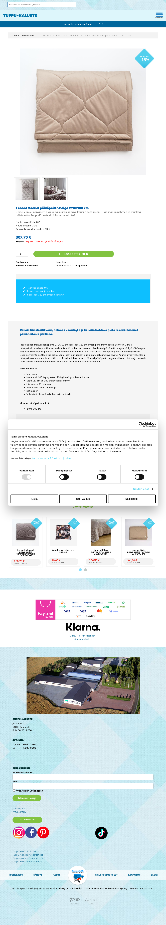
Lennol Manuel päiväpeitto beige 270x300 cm (107, 35)
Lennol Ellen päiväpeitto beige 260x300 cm (101, 552)
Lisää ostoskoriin (73, 254)
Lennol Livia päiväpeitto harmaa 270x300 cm (138, 552)
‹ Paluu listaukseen (23, 35)
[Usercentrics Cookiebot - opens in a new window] (141, 424)
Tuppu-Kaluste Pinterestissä (27, 861)
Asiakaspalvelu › (83, 639)
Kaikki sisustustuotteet (67, 35)
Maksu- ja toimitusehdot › (83, 635)
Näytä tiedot (141, 489)
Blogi (154, 875)
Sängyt (37, 875)
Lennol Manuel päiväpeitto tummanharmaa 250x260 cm (26, 553)
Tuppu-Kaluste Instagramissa (28, 854)
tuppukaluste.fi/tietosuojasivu (51, 458)
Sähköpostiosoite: (23, 772)
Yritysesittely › (20, 811)
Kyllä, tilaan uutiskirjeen (29, 790)
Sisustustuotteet (106, 875)
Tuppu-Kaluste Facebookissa (28, 858)
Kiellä (34, 498)
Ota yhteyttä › (27, 820)
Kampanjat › (19, 808)
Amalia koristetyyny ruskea (63, 551)
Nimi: (15, 781)
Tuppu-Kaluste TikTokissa (26, 851)
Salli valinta (83, 498)
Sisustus (47, 35)
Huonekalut (16, 875)
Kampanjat (134, 875)
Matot (56, 875)
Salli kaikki (131, 498)
